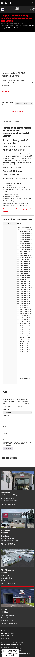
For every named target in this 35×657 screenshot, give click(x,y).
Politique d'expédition (9, 647)
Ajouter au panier (17, 111)
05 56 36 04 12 (12, 584)
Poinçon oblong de (7, 103)
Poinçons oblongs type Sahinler (16, 19)
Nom (5, 426)
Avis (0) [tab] (16, 122)
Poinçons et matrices (13, 23)
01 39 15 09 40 (12, 504)
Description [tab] (7, 122)
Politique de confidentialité (11, 645)
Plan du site (5, 638)
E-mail (5, 433)
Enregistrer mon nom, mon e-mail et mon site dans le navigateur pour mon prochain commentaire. (17, 443)
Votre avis (6, 415)
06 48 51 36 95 (12, 624)
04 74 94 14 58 (12, 544)
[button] (32, 2)
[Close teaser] (20, 649)
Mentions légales (7, 636)
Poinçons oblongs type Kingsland (15, 17)
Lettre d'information (8, 633)
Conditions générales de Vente (12, 642)
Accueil (3, 23)
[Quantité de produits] (4, 111)
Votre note (6, 409)
